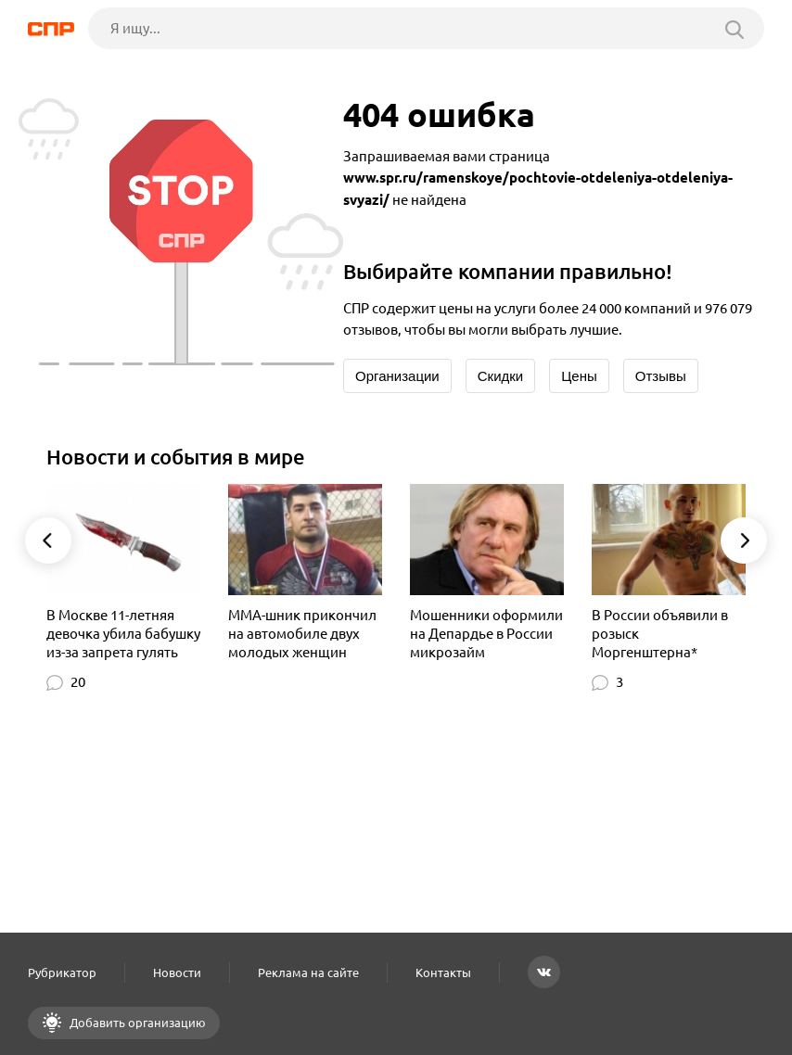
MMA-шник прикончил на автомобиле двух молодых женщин (302, 633)
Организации (397, 376)
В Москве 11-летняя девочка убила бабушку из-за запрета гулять (123, 633)
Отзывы (660, 376)
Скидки (500, 376)
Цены (579, 376)
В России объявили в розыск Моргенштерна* (660, 633)
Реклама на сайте (308, 972)
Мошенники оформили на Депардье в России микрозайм (486, 633)
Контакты (443, 972)
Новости (177, 972)
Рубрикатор (62, 972)
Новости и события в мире (175, 456)
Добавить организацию (136, 1022)
